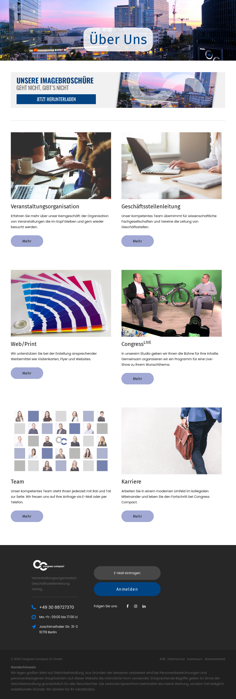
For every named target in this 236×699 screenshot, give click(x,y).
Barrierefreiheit (215, 659)
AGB (162, 659)
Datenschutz (176, 659)
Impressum (195, 659)
